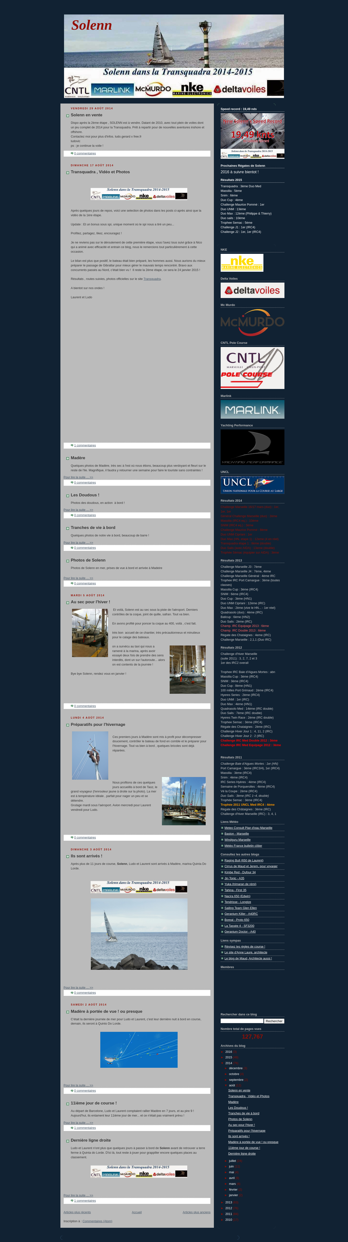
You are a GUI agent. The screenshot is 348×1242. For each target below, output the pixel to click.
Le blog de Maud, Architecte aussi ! (248, 958)
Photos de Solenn (88, 560)
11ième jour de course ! (94, 1103)
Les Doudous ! (85, 495)
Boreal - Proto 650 (237, 920)
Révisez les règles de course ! (245, 946)
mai (232, 1172)
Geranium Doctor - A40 (240, 931)
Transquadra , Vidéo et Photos (100, 172)
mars (233, 1184)
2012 (229, 1208)
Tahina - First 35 (235, 890)
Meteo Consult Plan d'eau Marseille (248, 828)
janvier (234, 1195)
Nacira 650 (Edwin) (237, 896)
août (232, 1085)
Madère (78, 458)
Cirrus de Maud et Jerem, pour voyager (251, 866)
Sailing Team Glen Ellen (241, 908)
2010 (229, 1219)
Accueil (137, 1212)
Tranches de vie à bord (93, 527)
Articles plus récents (77, 1212)
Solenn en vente (86, 115)
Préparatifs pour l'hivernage (98, 724)
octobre (234, 1074)
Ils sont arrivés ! (86, 856)
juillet (233, 1161)
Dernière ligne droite (91, 1140)
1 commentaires (85, 445)
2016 (229, 1052)
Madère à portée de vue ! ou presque (106, 1011)
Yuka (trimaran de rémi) (240, 884)
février (234, 1189)
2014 (229, 1063)
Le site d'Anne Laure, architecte (246, 952)
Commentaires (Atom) (97, 1221)
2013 (229, 1202)
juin (232, 1166)
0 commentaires (85, 153)
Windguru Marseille (238, 839)
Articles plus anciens (196, 1212)
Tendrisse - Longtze (238, 902)
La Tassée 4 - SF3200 (239, 926)
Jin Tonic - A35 (234, 878)
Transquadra (152, 279)
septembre (236, 1080)
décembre (236, 1068)
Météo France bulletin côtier (243, 845)
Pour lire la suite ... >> (78, 477)
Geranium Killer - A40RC (241, 914)
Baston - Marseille (237, 833)
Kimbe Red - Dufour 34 (240, 872)
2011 (229, 1214)
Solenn (91, 25)
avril (232, 1178)
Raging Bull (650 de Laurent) (244, 860)
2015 (229, 1057)
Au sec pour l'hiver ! (90, 602)
